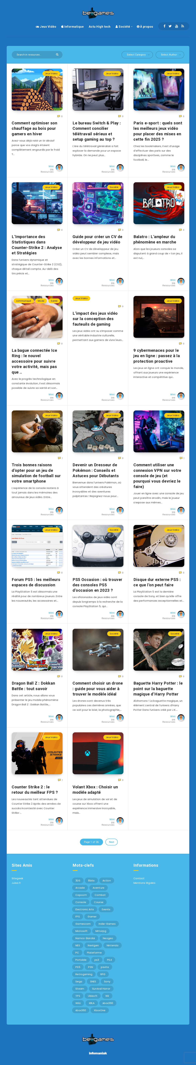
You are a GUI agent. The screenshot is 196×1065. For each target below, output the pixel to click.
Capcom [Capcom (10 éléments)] (81, 895)
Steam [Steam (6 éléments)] (79, 988)
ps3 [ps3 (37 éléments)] (96, 960)
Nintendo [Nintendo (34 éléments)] (112, 945)
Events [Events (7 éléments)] (106, 909)
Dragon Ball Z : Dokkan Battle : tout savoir (33, 686)
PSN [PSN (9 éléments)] (90, 967)
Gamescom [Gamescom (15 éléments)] (83, 924)
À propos (145, 26)
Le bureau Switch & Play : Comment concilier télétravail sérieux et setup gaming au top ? (97, 131)
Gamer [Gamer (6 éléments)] (92, 916)
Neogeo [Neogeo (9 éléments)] (108, 938)
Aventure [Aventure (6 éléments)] (98, 887)
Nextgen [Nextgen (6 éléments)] (93, 945)
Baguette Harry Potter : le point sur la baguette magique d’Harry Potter (158, 688)
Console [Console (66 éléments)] (80, 902)
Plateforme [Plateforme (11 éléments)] (94, 952)
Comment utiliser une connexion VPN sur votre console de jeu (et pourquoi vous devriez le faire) (157, 476)
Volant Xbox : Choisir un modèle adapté (95, 790)
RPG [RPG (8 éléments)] (103, 974)
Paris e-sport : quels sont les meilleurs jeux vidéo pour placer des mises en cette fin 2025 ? (157, 131)
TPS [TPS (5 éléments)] (77, 996)
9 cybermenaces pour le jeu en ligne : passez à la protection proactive (156, 356)
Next (111, 842)
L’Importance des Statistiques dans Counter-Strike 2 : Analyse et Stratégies (37, 244)
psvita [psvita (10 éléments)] (105, 967)
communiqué (23, 300)
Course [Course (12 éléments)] (98, 902)
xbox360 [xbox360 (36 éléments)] (108, 1003)
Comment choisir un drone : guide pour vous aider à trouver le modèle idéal (98, 688)
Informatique (72, 26)
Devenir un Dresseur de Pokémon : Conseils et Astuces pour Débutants (96, 470)
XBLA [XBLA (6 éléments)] (92, 1003)
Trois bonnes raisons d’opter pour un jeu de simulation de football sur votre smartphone (36, 473)
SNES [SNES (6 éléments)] (93, 981)
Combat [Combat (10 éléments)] (100, 895)
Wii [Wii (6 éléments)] (107, 996)
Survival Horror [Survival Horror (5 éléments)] (101, 988)
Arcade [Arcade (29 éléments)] (80, 887)
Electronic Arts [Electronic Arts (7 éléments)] (84, 909)
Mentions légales (144, 883)
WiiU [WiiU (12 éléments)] (78, 1003)
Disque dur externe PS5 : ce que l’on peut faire (157, 582)
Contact (138, 878)
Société (123, 26)
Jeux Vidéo (46, 26)
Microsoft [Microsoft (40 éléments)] (81, 931)
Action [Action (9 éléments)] (107, 880)
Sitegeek (17, 878)
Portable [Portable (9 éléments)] (80, 960)
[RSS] (182, 26)
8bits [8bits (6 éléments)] (91, 880)
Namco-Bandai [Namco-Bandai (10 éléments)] (85, 938)
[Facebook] (164, 26)
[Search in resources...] (37, 55)
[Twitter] (170, 26)
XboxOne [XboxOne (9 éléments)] (99, 1010)
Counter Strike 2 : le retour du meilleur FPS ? (35, 790)
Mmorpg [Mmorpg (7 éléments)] (100, 931)
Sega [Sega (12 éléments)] (78, 981)
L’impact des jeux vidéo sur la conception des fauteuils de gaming (95, 319)
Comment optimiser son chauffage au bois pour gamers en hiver (34, 128)
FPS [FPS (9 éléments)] (77, 916)
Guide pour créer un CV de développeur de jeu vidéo (97, 239)
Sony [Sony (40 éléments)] (107, 981)
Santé (54, 300)
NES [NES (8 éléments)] (77, 945)
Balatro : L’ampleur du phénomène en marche (154, 239)
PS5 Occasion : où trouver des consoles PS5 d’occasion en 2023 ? (97, 585)
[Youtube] (176, 26)
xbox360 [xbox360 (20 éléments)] (80, 1010)
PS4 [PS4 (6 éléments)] (109, 960)
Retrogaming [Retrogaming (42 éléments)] (83, 974)
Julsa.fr (16, 883)
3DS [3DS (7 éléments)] (77, 880)
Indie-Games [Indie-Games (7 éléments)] (107, 924)
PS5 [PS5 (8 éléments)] (77, 967)
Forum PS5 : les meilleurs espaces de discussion (36, 582)
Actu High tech (100, 26)
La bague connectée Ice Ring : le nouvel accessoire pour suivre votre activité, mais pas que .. (34, 361)
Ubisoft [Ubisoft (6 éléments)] (92, 996)
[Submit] (57, 54)
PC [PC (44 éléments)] (77, 952)
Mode (41, 300)
